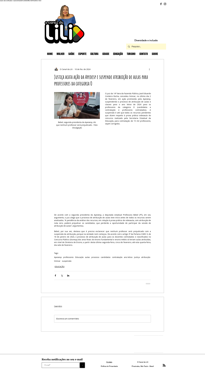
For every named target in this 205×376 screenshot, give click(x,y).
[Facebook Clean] (142, 343)
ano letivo (128, 257)
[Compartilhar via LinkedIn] (68, 275)
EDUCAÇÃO (59, 266)
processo (95, 257)
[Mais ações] (149, 69)
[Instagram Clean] (146, 343)
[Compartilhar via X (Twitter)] (62, 275)
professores (68, 257)
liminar (57, 261)
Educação (79, 257)
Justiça (137, 257)
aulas (87, 257)
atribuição (145, 257)
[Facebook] (161, 3)
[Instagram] (165, 3)
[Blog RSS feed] (164, 365)
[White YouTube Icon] (150, 343)
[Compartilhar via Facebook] (55, 275)
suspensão (66, 261)
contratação (117, 257)
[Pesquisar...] (146, 47)
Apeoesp (58, 257)
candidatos (105, 257)
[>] (82, 365)
